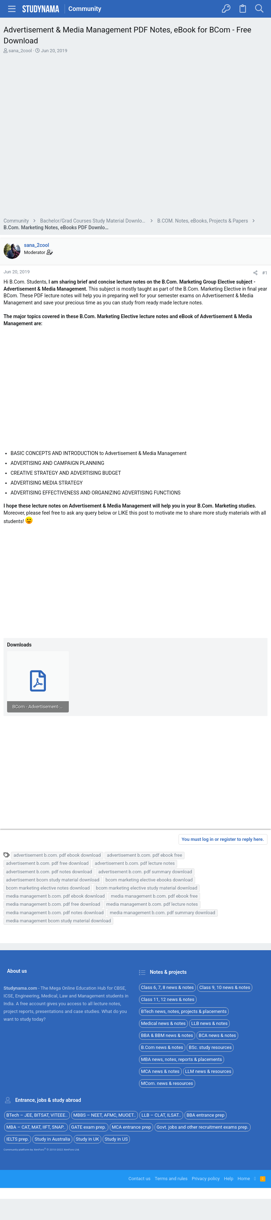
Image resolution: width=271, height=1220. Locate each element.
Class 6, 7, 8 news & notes (167, 987)
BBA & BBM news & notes (167, 1035)
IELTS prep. (17, 1139)
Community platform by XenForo (42, 1149)
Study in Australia (52, 1139)
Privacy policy (205, 1178)
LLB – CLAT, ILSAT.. (161, 1115)
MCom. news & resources (167, 1083)
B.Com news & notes (162, 1047)
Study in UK (87, 1139)
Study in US (116, 1139)
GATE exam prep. (88, 1127)
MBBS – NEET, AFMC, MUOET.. (104, 1115)
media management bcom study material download (58, 920)
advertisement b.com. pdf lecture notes (135, 863)
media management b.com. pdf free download (53, 904)
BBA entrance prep (205, 1115)
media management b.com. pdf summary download (162, 912)
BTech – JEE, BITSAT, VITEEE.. (37, 1115)
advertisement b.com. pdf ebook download (57, 855)
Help (229, 1178)
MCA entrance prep (131, 1127)
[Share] (255, 272)
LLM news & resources (208, 1071)
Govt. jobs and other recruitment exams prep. (202, 1127)
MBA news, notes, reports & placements (181, 1059)
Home (243, 1178)
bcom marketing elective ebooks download (149, 879)
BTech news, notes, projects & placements (184, 1011)
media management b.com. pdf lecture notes (152, 904)
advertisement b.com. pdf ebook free (144, 855)
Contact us (139, 1178)
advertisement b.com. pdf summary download (145, 871)
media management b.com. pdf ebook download (55, 896)
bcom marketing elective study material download (146, 888)
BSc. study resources (210, 1047)
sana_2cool (20, 50)
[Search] (259, 8)
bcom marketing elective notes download (48, 888)
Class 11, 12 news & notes (167, 999)
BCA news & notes (217, 1035)
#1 (264, 272)
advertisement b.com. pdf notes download (49, 871)
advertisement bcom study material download (53, 879)
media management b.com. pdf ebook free (154, 896)
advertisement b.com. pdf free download (47, 863)
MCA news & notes (160, 1071)
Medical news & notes (163, 1023)
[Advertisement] (135, 136)
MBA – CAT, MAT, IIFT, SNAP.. (36, 1127)
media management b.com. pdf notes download (55, 912)
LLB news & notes (209, 1023)
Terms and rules (171, 1178)
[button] (12, 8)
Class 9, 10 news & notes (224, 987)
